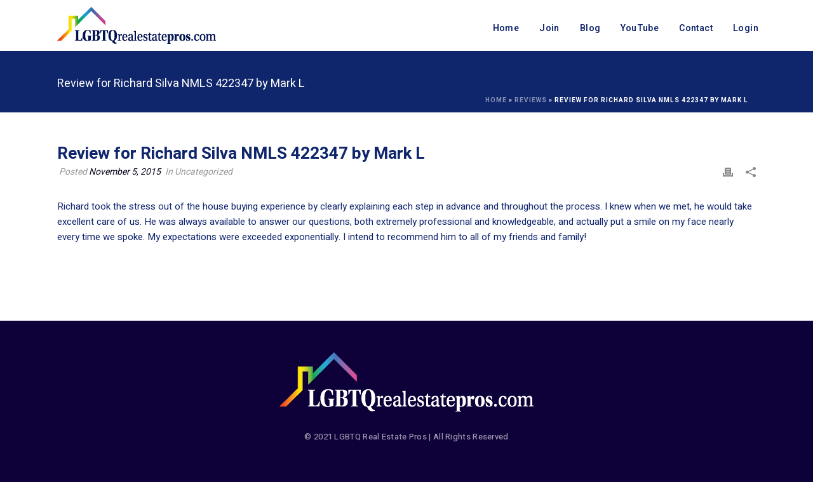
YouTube (640, 28)
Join (549, 28)
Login (745, 28)
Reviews (530, 100)
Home (506, 28)
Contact (696, 28)
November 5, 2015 (125, 171)
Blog (590, 28)
